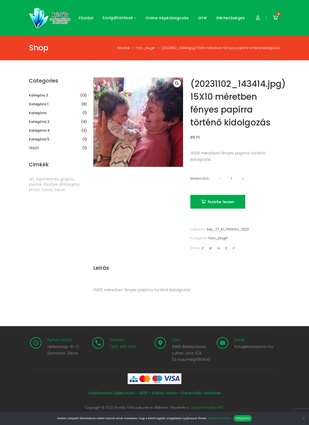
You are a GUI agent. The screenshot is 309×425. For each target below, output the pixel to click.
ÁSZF (143, 393)
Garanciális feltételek (200, 393)
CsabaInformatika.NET (207, 407)
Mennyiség (199, 178)
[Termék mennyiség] (231, 178)
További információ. (220, 418)
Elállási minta (164, 393)
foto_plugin (218, 238)
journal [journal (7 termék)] (35, 184)
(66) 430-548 (123, 346)
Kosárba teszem (221, 201)
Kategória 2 (39, 122)
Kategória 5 (39, 139)
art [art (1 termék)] (31, 179)
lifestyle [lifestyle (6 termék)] (50, 184)
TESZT (34, 148)
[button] (177, 83)
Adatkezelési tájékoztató (112, 393)
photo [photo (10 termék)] (34, 189)
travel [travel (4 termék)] (47, 189)
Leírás (101, 268)
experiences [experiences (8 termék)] (47, 179)
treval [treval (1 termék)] (59, 189)
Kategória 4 (39, 130)
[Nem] (303, 418)
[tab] (101, 268)
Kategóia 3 (38, 95)
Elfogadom (243, 418)
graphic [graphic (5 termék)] (67, 179)
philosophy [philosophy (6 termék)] (69, 184)
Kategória (37, 113)
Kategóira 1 (38, 104)
